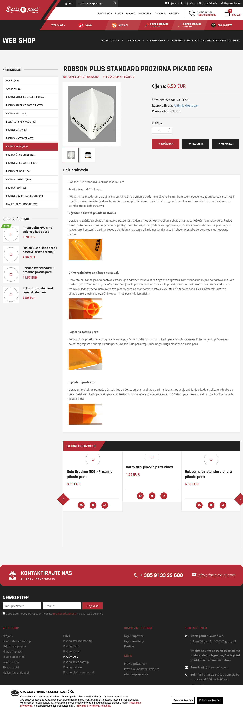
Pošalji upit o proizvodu (81, 76)
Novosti (130, 13)
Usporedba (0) (230, 3)
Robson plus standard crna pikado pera (38, 290)
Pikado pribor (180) (18, 171)
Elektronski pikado (14, 646)
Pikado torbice (72, 667)
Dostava (129, 646)
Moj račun (187, 3)
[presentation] (63, 499)
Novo (66, 635)
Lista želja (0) (208, 3)
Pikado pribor (11, 662)
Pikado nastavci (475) (19, 138)
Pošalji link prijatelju (118, 76)
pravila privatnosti (64, 613)
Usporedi (225, 143)
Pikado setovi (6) (16, 129)
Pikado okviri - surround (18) (24, 195)
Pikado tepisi (11, 667)
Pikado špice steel (14, 656)
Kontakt (174, 13)
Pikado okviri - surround (78, 672)
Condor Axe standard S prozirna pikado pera (38, 270)
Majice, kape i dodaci (16, 672)
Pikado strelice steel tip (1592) (25, 96)
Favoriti (195, 143)
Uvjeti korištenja (134, 641)
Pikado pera (156, 40)
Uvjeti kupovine (134, 636)
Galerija (144, 13)
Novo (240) (12, 80)
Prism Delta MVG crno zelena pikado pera (37, 230)
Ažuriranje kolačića (136, 674)
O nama (159, 13)
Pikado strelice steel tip (78, 641)
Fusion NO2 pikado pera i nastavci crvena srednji (40, 250)
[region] (121, 700)
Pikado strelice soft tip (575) (24, 105)
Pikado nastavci (12, 651)
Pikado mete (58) (16, 113)
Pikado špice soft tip (76, 662)
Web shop (57, 25)
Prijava (170, 3)
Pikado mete (71, 646)
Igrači (119, 13)
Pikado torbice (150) (18, 179)
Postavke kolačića (183, 700)
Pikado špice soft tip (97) (21, 162)
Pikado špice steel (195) (20, 154)
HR (68, 3)
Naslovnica (105, 13)
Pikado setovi (71, 651)
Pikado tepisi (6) (16, 187)
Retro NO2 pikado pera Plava (149, 467)
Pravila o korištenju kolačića (141, 669)
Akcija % (8, 636)
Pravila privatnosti (135, 663)
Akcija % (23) (13, 88)
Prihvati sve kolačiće (210, 700)
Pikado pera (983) (17, 146)
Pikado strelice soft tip (17, 641)
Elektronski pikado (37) (21, 121)
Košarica (165, 143)
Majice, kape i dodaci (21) (21, 204)
